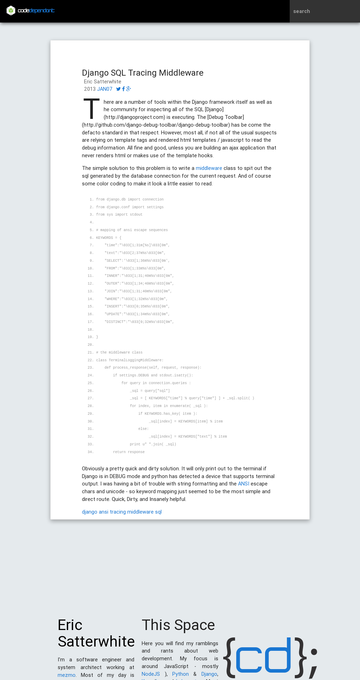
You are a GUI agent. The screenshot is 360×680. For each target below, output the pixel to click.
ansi (103, 511)
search (301, 11)
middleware (209, 168)
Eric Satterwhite (96, 636)
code (36, 11)
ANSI (243, 483)
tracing (118, 511)
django (89, 511)
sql (158, 511)
